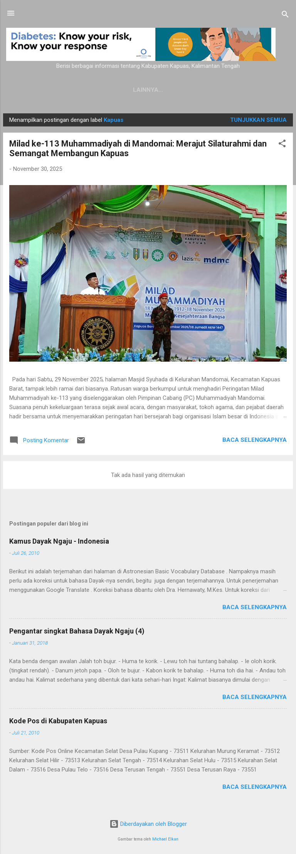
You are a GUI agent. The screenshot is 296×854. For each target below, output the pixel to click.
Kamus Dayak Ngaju (74, 89)
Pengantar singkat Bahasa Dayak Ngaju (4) (77, 631)
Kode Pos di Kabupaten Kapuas (58, 721)
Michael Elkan (165, 839)
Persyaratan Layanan (217, 89)
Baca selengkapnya (254, 439)
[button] (282, 145)
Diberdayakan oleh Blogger (148, 823)
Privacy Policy (143, 89)
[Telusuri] (285, 15)
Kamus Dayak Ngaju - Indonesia (59, 541)
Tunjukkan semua (258, 119)
